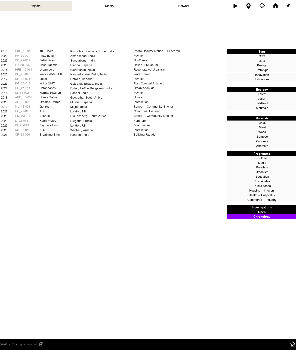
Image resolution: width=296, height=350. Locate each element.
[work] (235, 6)
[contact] (288, 5)
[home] (275, 6)
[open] (262, 6)
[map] (248, 6)
